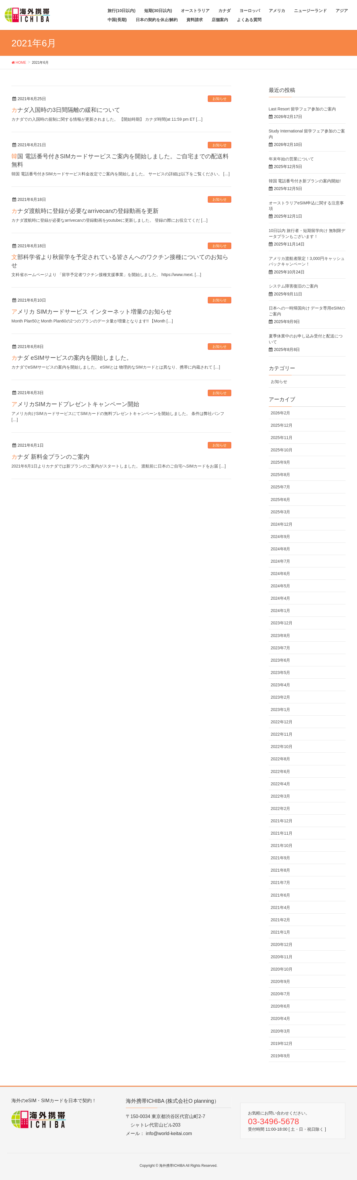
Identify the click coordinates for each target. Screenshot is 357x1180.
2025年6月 (280, 499)
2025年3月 (280, 512)
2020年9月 (280, 981)
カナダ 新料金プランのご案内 (50, 456)
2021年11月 (282, 833)
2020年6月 (280, 1006)
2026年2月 (280, 413)
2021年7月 (280, 882)
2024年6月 (280, 573)
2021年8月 (280, 870)
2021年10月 (282, 845)
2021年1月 (280, 932)
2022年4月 (280, 783)
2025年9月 (280, 462)
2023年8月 (280, 635)
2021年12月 (282, 820)
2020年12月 (282, 944)
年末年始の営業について (291, 159)
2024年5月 (280, 586)
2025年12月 (282, 425)
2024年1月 (280, 610)
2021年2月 (280, 919)
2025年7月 (280, 487)
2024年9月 (280, 536)
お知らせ (219, 99)
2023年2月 (280, 697)
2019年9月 (280, 1055)
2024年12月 (282, 524)
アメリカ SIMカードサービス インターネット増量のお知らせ (91, 311)
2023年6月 (280, 660)
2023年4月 (280, 685)
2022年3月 (280, 796)
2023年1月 (280, 709)
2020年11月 (282, 956)
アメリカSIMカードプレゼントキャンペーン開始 (75, 404)
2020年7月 (280, 993)
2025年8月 (280, 474)
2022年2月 (280, 808)
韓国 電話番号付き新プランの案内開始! (305, 181)
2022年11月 (282, 734)
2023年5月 (280, 672)
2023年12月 (282, 623)
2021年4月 (280, 907)
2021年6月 (280, 895)
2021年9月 (280, 857)
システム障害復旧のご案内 (293, 286)
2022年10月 (282, 746)
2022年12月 (282, 722)
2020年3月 (280, 1031)
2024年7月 (280, 561)
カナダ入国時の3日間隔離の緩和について (65, 110)
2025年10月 (282, 450)
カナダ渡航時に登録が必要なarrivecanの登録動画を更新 (85, 211)
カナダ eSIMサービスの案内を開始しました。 (71, 357)
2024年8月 (280, 549)
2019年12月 (282, 1043)
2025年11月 (282, 437)
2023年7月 (280, 648)
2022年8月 (280, 759)
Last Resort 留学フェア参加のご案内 (302, 109)
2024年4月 (280, 598)
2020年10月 (282, 969)
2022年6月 (280, 771)
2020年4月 (280, 1018)
